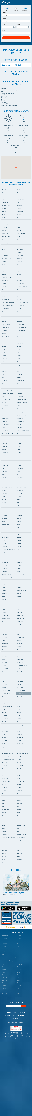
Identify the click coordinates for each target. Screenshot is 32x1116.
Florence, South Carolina (8, 393)
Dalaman (4, 977)
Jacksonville (5, 490)
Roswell (4, 728)
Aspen (18, 227)
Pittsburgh (4, 684)
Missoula (4, 606)
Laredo (19, 543)
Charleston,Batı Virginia (22, 302)
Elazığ (18, 980)
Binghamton (5, 255)
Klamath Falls (5, 524)
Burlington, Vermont (22, 286)
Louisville (4, 568)
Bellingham (20, 249)
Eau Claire (4, 365)
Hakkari (4, 988)
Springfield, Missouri (22, 781)
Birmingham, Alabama (7, 258)
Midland (19, 596)
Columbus (4, 330)
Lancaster (4, 540)
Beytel (3, 252)
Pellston (4, 671)
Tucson (4, 812)
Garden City (20, 412)
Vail (3, 362)
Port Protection (6, 690)
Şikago (18, 311)
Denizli (18, 977)
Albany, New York (6, 199)
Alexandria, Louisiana (7, 205)
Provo (18, 700)
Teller (3, 803)
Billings (19, 252)
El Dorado (4, 368)
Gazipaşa (4, 985)
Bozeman (19, 268)
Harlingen (19, 443)
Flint (18, 390)
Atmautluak (5, 233)
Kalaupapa (19, 502)
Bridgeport (19, 274)
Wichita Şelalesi (21, 844)
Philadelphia (5, 678)
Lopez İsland (5, 565)
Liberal (4, 556)
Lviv (18, 946)
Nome (3, 640)
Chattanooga (5, 308)
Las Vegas (4, 546)
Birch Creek (20, 255)
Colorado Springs (21, 324)
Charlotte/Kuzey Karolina (8, 305)
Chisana (19, 315)
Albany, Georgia (21, 199)
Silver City (19, 769)
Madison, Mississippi (7, 574)
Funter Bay (19, 408)
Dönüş (18, 24)
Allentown (19, 205)
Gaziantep (19, 983)
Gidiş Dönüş (25, 9)
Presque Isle (20, 697)
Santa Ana (4, 750)
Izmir (18, 991)
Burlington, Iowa (6, 290)
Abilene (4, 189)
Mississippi (4, 333)
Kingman (4, 521)
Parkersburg (5, 668)
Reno (18, 715)
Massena (4, 584)
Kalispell (4, 506)
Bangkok (19, 935)
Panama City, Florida (22, 665)
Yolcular (4, 30)
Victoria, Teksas (21, 825)
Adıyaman (19, 964)
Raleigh (4, 709)
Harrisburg (4, 446)
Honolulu (4, 462)
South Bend (5, 778)
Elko (18, 371)
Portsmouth (20, 693)
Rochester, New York (22, 722)
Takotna (4, 797)
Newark (4, 862)
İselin (18, 634)
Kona (18, 499)
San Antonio (5, 740)
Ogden (18, 650)
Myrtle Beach (20, 621)
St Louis (19, 787)
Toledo (18, 806)
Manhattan (19, 578)
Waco (3, 828)
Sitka (3, 775)
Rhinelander (5, 718)
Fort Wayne (5, 405)
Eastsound (19, 362)
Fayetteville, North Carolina (8, 387)
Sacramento (5, 731)
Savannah (19, 759)
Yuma (3, 859)
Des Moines (5, 349)
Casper (4, 296)
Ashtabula (4, 227)
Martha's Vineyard (21, 581)
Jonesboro (19, 493)
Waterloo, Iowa (5, 834)
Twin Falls (19, 815)
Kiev (18, 943)
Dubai (18, 941)
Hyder (18, 474)
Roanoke (4, 722)
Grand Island (5, 421)
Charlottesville (20, 305)
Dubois (19, 355)
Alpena (4, 208)
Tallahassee (20, 797)
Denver (19, 346)
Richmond (19, 718)
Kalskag (19, 506)
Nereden (4, 12)
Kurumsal (9, 1012)
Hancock (4, 443)
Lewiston (19, 549)
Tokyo (3, 954)
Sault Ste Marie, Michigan (8, 759)
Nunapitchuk (20, 646)
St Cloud (19, 784)
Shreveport (20, 765)
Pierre (3, 681)
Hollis (3, 459)
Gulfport (19, 434)
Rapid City (19, 709)
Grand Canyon (5, 418)
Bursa (18, 975)
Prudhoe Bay (20, 343)
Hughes (4, 468)
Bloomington (20, 261)
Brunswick (19, 280)
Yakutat (19, 856)
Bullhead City (20, 283)
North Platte (20, 643)
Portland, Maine (6, 693)
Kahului (4, 499)
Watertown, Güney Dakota (8, 837)
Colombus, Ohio (21, 330)
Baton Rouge (5, 243)
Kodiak (3, 527)
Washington (20, 831)
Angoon (19, 214)
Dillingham (4, 352)
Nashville (19, 624)
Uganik (4, 747)
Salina (3, 734)
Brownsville (5, 280)
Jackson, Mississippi (7, 487)
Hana (18, 440)
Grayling (19, 424)
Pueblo (4, 703)
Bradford (4, 271)
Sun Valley (19, 437)
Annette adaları (21, 218)
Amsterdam (5, 935)
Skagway (19, 775)
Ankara (4, 969)
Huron (18, 471)
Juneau (19, 496)
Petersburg (20, 675)
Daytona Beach (6, 343)
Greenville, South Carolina (23, 430)
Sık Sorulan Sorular (9, 1015)
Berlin (3, 941)
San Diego (19, 740)
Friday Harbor (5, 408)
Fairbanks (4, 383)
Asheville (19, 224)
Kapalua (19, 534)
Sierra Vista (20, 396)
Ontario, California (6, 656)
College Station (6, 324)
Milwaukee (19, 599)
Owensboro (20, 659)
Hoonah (19, 462)
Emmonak (19, 374)
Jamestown (20, 490)
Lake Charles (5, 537)
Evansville (4, 380)
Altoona (19, 208)
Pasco (18, 668)
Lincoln (4, 559)
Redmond (4, 715)
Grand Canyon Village (7, 390)
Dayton (19, 340)
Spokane (19, 778)
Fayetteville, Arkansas (22, 387)
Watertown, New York (22, 834)
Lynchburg (4, 571)
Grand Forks (20, 418)
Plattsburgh (20, 684)
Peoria (3, 675)
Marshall (4, 581)
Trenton (19, 809)
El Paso (19, 368)
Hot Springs (5, 465)
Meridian (19, 593)
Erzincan (4, 983)
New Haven (5, 631)
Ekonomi (7, 9)
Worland (19, 850)
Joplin (3, 496)
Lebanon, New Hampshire (8, 549)
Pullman (19, 703)
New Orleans (20, 631)
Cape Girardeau (6, 293)
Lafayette (4, 534)
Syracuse (19, 794)
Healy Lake (5, 452)
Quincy (19, 706)
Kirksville (19, 521)
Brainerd (19, 271)
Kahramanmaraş (6, 993)
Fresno (19, 405)
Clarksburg (4, 321)
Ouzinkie (4, 659)
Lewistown (4, 552)
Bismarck (19, 258)
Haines (4, 440)
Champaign (20, 299)
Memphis (4, 593)
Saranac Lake (5, 756)
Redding (19, 712)
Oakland (4, 650)
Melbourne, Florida (21, 590)
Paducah (4, 662)
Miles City (4, 599)
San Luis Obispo (21, 747)
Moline (18, 609)
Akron (18, 192)
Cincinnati (19, 318)
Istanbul (4, 991)
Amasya (19, 966)
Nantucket (4, 624)
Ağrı (3, 966)
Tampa (4, 800)
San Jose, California (22, 743)
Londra (4, 946)
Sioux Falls (19, 772)
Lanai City (19, 537)
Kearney (19, 512)
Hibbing (4, 455)
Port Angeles (20, 687)
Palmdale (4, 665)
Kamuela (4, 509)
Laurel (18, 449)
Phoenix (19, 678)
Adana (3, 964)
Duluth (18, 358)
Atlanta (4, 230)
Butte (18, 290)
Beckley (19, 246)
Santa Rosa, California (22, 753)
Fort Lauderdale (6, 399)
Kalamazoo (5, 502)
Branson (4, 274)
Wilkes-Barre (5, 847)
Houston (19, 465)
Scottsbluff (5, 762)
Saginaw (19, 731)
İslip (18, 480)
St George (4, 787)
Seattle (19, 762)
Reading (4, 712)
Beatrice (19, 243)
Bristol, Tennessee (6, 277)
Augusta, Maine (6, 236)
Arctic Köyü (5, 224)
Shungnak (4, 769)
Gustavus (4, 437)
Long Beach (5, 562)
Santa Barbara (20, 750)
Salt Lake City (5, 737)
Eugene (19, 377)
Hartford (4, 449)
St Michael (4, 790)
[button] (16, 167)
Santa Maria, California (7, 753)
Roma (18, 951)
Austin (18, 236)
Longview (19, 562)
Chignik (4, 315)
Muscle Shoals (20, 618)
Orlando (19, 656)
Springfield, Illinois (6, 781)
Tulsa (18, 812)
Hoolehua (4, 512)
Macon (18, 571)
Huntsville (4, 471)
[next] (29, 887)
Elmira (3, 374)
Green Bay (19, 427)
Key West (4, 518)
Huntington (20, 468)
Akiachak (4, 192)
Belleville (4, 249)
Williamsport (20, 847)
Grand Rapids (5, 424)
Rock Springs (20, 725)
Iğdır (18, 988)
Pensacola (19, 671)
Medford (4, 590)
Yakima (4, 856)
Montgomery (5, 615)
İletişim (15, 1012)
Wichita (4, 844)
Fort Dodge (20, 393)
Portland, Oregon (21, 690)
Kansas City (20, 509)
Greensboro (5, 430)
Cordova (19, 333)
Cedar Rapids (5, 299)
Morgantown (20, 615)
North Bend (5, 643)
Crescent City (20, 336)
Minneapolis (5, 603)
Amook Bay (20, 211)
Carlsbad (19, 293)
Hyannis (4, 474)
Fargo (18, 383)
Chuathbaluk (5, 318)
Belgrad (19, 938)
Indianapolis (20, 477)
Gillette (4, 415)
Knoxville (19, 524)
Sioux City (4, 772)
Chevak (19, 308)
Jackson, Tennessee (22, 487)
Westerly (4, 841)
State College (20, 790)
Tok (3, 806)
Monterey (19, 612)
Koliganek (19, 527)
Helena (19, 452)
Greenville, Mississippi (7, 434)
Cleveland (19, 321)
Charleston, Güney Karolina (8, 302)
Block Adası (5, 261)
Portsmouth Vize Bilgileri (11, 65)
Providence (5, 700)
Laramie (4, 543)
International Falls (6, 480)
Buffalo (4, 283)
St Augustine (5, 784)
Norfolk (19, 640)
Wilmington (4, 850)
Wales (18, 828)
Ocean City (19, 734)
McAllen (4, 587)
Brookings (19, 277)
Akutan (4, 196)
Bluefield (4, 264)
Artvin (3, 972)
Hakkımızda (22, 1012)
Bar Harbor (19, 239)
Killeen (3, 396)
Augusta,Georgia (21, 233)
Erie (3, 377)
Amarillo (4, 211)
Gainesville (4, 412)
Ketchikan (19, 515)
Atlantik (19, 230)
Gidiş (3, 24)
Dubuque (4, 358)
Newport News (20, 637)
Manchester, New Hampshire (9, 578)
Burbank (4, 286)
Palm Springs (20, 662)
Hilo (18, 455)
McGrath (19, 587)
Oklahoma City (5, 653)
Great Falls (4, 427)
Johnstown (5, 493)
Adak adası (19, 189)
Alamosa (19, 196)
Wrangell (4, 853)
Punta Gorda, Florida (7, 706)
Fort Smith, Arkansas (22, 402)
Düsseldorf (4, 943)
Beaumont (4, 246)
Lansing (19, 540)
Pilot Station (20, 681)
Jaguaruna (5, 484)
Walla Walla (4, 831)
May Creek (19, 584)
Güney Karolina (6, 327)
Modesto (4, 609)
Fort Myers (4, 402)
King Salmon (20, 518)
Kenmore (4, 515)
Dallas (3, 340)
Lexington (19, 552)
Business (16, 9)
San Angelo (20, 737)
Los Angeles (20, 565)
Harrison (19, 446)
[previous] (3, 887)
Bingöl (18, 972)
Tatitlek (19, 800)
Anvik (3, 221)
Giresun (19, 985)
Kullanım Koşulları (16, 1018)
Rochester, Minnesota (7, 725)
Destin (3, 825)
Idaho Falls (4, 477)
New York (4, 634)
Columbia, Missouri (21, 327)
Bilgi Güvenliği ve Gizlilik (21, 1015)
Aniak (3, 218)
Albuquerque (5, 202)
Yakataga (19, 853)
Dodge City (19, 352)
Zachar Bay (20, 859)
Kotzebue (4, 531)
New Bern (19, 628)
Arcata (18, 221)
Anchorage (5, 214)
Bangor (4, 239)
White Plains (20, 841)
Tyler (3, 819)
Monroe (4, 612)
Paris (18, 949)
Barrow (4, 822)
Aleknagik (19, 202)
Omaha (19, 653)
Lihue (18, 556)
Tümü (16, 957)
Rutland (19, 728)
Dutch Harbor (20, 819)
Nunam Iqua (5, 646)
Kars (18, 993)
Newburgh (4, 637)
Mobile (18, 606)
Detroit (19, 349)
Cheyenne (4, 311)
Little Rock (19, 559)
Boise (18, 264)
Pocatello (4, 687)
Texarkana (19, 803)
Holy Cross (19, 459)
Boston (4, 268)
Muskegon (4, 621)
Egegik (18, 365)
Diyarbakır (4, 980)
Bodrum (4, 975)
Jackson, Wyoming (21, 484)
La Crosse (19, 531)
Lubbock (19, 568)
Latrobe (19, 546)
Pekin (3, 951)
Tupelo (3, 815)
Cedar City (19, 296)
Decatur (4, 346)
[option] (16, 887)
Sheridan (4, 765)
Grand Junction (21, 421)
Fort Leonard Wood (21, 399)
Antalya (19, 969)
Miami (3, 596)
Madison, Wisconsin (21, 574)
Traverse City (5, 809)
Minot (18, 603)
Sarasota (19, 756)
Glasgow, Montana (21, 415)
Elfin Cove (4, 371)
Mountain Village (6, 618)
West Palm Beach (21, 837)
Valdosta (19, 822)
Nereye (4, 18)
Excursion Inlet (20, 380)
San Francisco (5, 743)
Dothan (4, 355)
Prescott (4, 697)
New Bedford (5, 628)
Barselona (4, 938)
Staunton (4, 794)
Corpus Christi (5, 336)
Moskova (4, 949)
